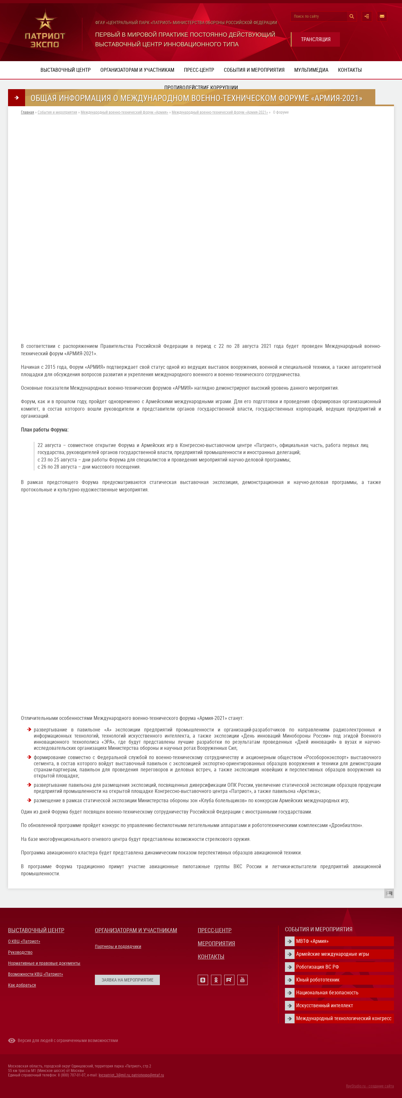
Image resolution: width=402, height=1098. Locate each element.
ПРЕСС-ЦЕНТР (215, 930)
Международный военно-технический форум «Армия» (124, 112)
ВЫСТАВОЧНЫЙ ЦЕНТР (36, 930)
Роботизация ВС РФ (317, 967)
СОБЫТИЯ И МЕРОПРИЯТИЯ (318, 929)
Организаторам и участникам (137, 70)
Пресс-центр (199, 70)
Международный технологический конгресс (343, 1018)
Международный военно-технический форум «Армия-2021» (220, 112)
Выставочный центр (66, 70)
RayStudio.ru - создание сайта (370, 1086)
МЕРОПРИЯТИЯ (216, 943)
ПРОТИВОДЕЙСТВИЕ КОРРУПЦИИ (201, 88)
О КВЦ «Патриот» (24, 941)
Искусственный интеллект (324, 1005)
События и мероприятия (254, 70)
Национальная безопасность (327, 993)
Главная (27, 112)
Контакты (350, 70)
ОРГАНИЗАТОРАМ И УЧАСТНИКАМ (136, 930)
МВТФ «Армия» (312, 941)
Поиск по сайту (306, 16)
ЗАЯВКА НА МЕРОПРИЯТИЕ (127, 979)
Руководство (20, 952)
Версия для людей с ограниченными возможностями (68, 1040)
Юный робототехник (318, 980)
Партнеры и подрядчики (118, 946)
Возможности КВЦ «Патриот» (35, 974)
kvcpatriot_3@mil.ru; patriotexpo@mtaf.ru (131, 1075)
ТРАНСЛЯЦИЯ (316, 39)
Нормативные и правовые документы (44, 963)
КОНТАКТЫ (211, 956)
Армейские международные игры (332, 954)
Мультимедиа (311, 70)
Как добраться (22, 985)
